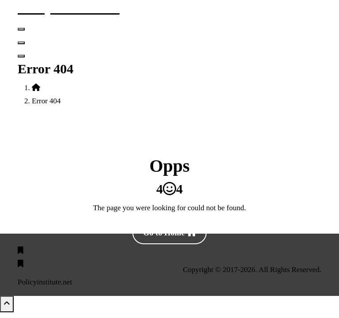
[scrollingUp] (7, 304)
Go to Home (169, 232)
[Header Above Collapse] (21, 56)
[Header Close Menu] (21, 43)
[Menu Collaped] (21, 29)
